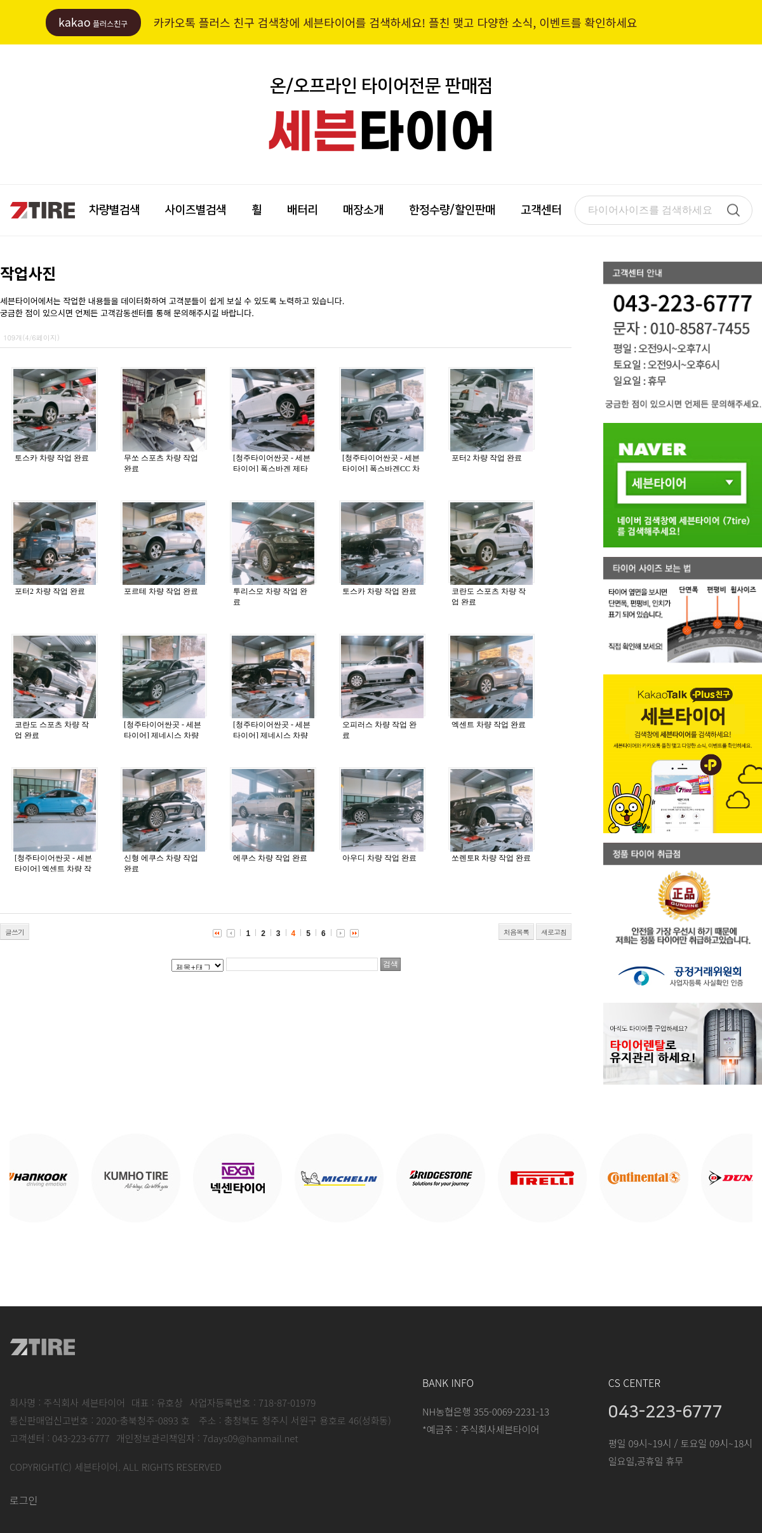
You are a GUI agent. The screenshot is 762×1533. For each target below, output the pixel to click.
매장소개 (363, 210)
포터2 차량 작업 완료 (486, 457)
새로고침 (553, 932)
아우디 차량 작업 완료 (379, 858)
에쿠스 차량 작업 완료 (270, 858)
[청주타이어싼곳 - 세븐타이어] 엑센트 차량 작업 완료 (53, 869)
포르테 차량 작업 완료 (161, 591)
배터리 (302, 210)
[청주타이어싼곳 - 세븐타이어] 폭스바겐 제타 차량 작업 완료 (272, 468)
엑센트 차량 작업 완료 (488, 724)
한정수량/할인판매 (452, 210)
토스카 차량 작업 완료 (52, 457)
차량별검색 (114, 210)
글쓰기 (14, 932)
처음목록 (516, 932)
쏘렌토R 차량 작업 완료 (491, 858)
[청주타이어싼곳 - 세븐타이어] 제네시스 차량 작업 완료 (162, 735)
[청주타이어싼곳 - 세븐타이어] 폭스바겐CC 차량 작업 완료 (381, 468)
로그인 (23, 1500)
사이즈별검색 (195, 210)
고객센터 (541, 210)
